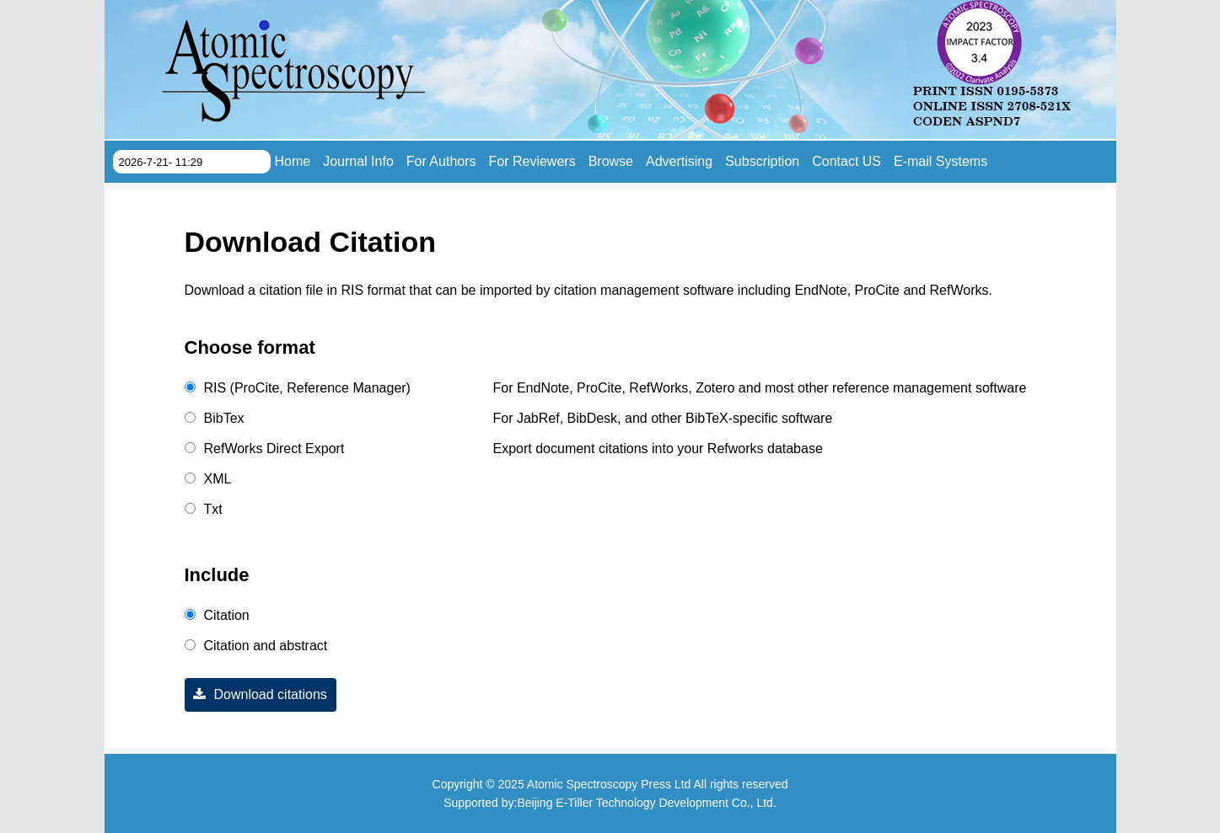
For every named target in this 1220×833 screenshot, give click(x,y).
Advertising (679, 161)
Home (293, 161)
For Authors (441, 161)
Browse (611, 161)
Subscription (762, 161)
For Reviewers (532, 161)
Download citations (256, 694)
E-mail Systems (940, 161)
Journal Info (358, 161)
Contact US (846, 161)
